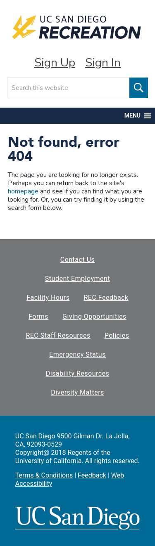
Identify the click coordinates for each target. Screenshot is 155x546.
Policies (117, 335)
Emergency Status (77, 354)
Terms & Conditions (44, 475)
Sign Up (54, 63)
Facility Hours (47, 297)
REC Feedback (105, 297)
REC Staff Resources (58, 335)
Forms (38, 316)
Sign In (103, 63)
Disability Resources (78, 373)
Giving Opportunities (94, 316)
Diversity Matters (77, 392)
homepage (23, 191)
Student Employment (77, 278)
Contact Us (77, 260)
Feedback (92, 475)
